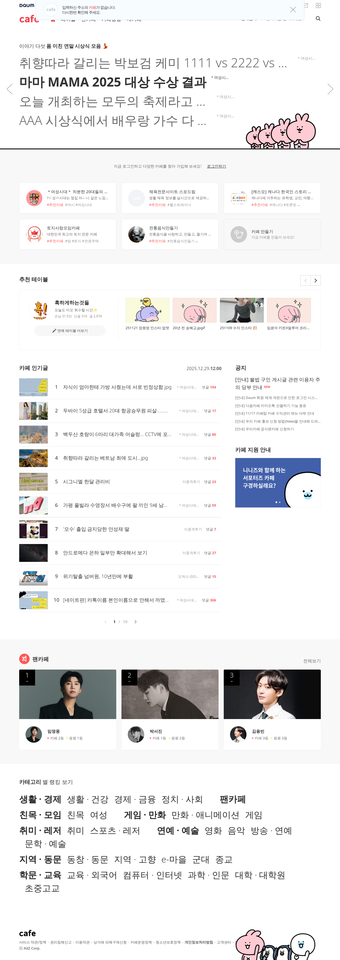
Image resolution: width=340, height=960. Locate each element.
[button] (318, 5)
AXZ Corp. (32, 948)
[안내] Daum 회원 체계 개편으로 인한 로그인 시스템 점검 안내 (278, 397)
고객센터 (224, 942)
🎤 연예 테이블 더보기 (70, 330)
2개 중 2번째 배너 (279, 502)
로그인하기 (216, 166)
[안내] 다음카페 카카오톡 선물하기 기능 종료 (270, 405)
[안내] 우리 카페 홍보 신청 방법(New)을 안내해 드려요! (278, 421)
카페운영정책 (141, 942)
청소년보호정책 (168, 942)
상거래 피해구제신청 (109, 942)
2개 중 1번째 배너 (276, 502)
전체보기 (312, 661)
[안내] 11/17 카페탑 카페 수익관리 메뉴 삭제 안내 (274, 413)
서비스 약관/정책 (32, 942)
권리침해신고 (61, 942)
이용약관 (82, 942)
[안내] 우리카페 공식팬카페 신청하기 (264, 428)
